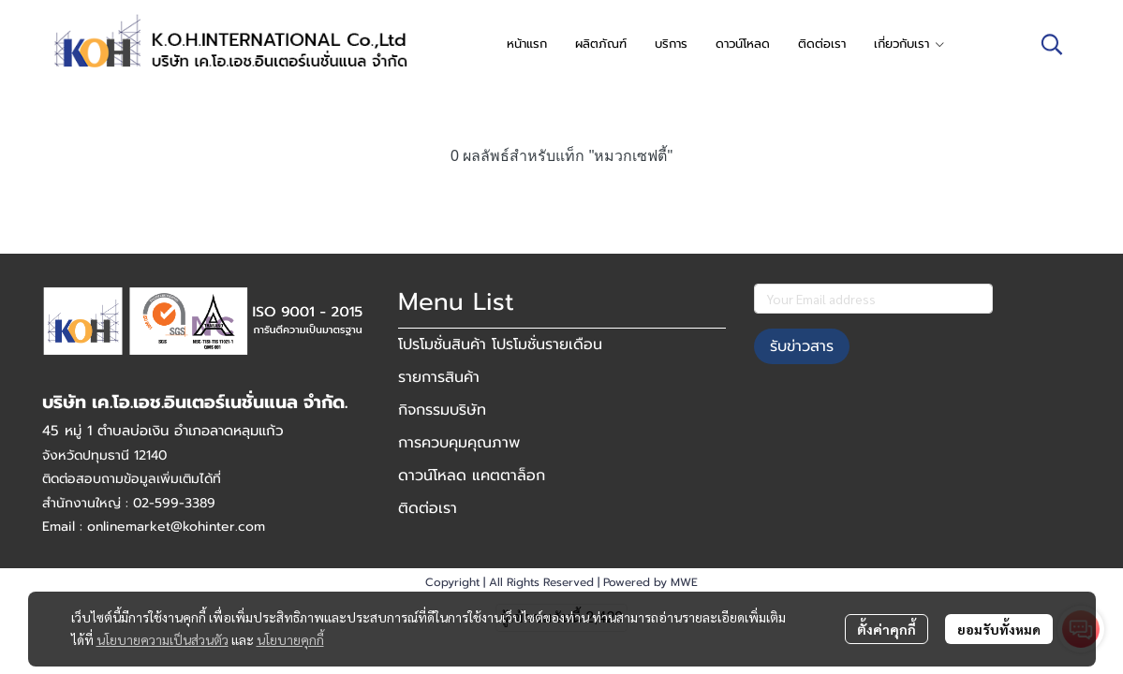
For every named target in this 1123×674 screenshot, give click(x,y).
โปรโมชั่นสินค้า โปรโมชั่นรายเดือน (500, 344)
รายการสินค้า (439, 377)
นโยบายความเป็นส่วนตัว (162, 639)
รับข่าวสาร (802, 346)
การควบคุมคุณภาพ (459, 443)
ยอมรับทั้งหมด (999, 629)
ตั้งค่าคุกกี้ (886, 629)
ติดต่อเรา (427, 508)
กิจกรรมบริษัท (442, 410)
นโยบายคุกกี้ (290, 639)
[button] (1052, 44)
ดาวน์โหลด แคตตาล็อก (471, 475)
